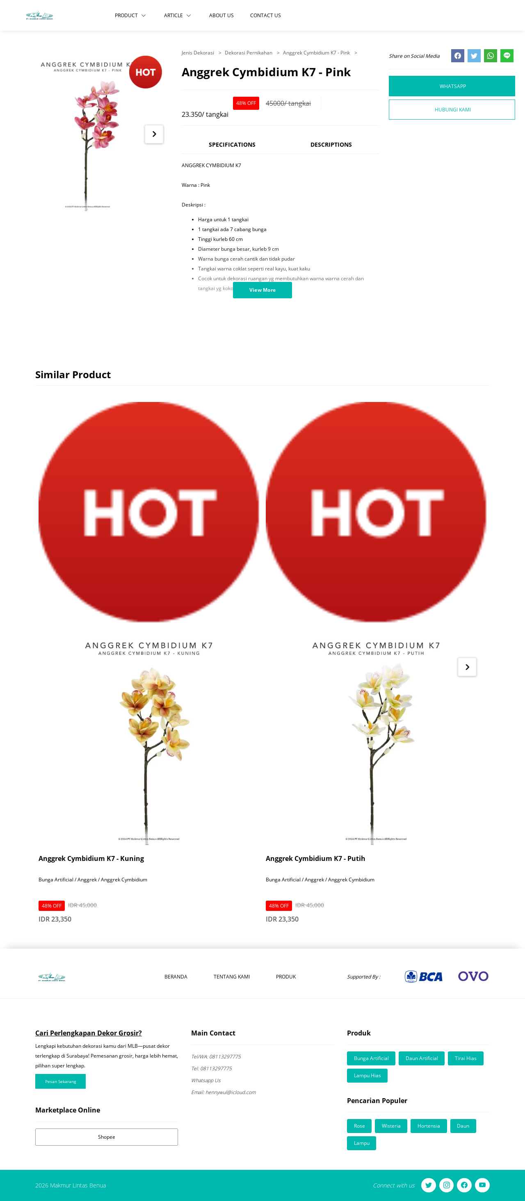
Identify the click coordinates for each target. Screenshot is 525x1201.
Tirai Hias (466, 1058)
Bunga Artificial (371, 1058)
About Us (221, 15)
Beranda (175, 976)
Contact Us (265, 15)
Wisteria (391, 1125)
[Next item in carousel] (154, 134)
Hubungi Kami (453, 109)
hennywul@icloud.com (224, 1092)
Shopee (106, 1136)
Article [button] (177, 15)
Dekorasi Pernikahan (249, 52)
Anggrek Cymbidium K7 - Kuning (91, 858)
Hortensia (429, 1125)
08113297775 (216, 1056)
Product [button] (130, 15)
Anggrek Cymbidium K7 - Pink (317, 52)
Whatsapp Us (206, 1080)
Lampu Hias (367, 1075)
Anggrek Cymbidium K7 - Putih (315, 858)
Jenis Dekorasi (198, 52)
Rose (359, 1125)
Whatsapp (453, 85)
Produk (286, 976)
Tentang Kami (232, 976)
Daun (464, 1125)
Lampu (362, 1143)
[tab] (232, 148)
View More (262, 289)
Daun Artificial (422, 1058)
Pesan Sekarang (60, 1081)
